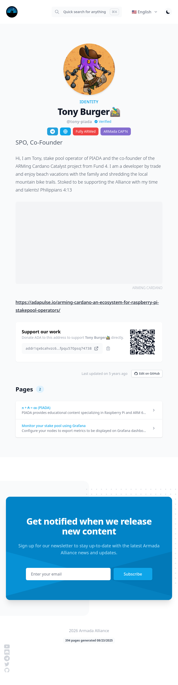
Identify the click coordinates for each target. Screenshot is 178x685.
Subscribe (133, 574)
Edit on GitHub (147, 373)
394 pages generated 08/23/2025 (89, 640)
